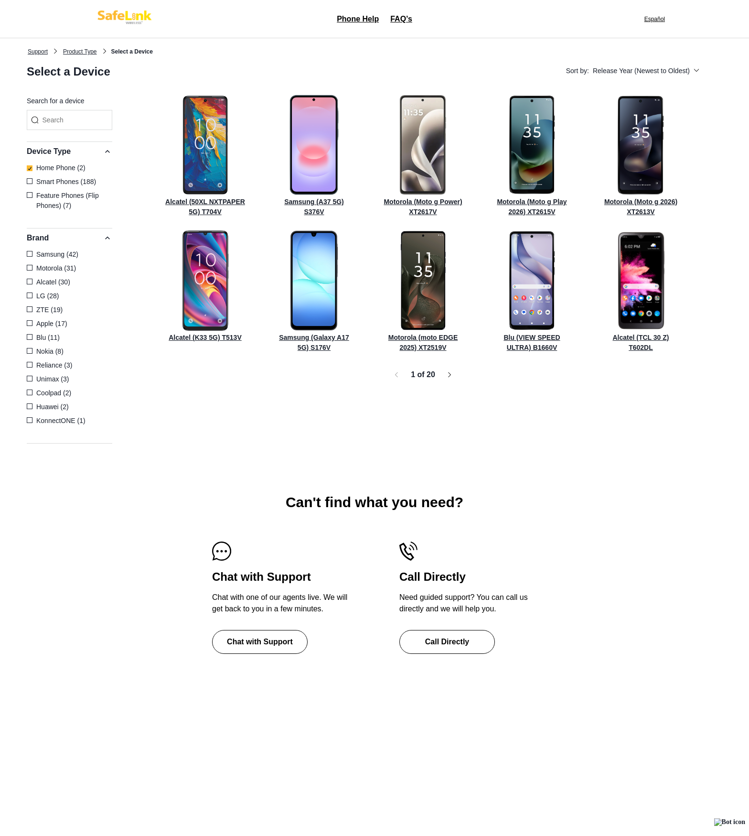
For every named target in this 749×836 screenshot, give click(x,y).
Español (654, 19)
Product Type (80, 51)
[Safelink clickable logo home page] (126, 18)
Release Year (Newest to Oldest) (646, 71)
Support (38, 51)
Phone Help (358, 19)
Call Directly (447, 642)
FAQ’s (401, 19)
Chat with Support (260, 642)
